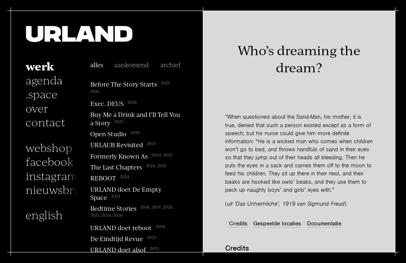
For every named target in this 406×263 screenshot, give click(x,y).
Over (37, 108)
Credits (238, 223)
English (44, 214)
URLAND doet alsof (118, 249)
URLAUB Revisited (116, 145)
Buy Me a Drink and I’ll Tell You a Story (135, 118)
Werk (40, 66)
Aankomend (131, 64)
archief (170, 64)
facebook (50, 161)
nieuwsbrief (56, 189)
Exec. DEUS (107, 103)
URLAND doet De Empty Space (126, 193)
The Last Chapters (116, 167)
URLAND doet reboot (121, 227)
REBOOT (103, 178)
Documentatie (324, 223)
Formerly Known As (119, 156)
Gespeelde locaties (277, 223)
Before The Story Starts (123, 84)
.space (41, 93)
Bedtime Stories (113, 208)
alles (96, 64)
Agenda (44, 80)
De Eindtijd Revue (116, 238)
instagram (52, 175)
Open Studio (108, 133)
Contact (45, 122)
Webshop (49, 147)
